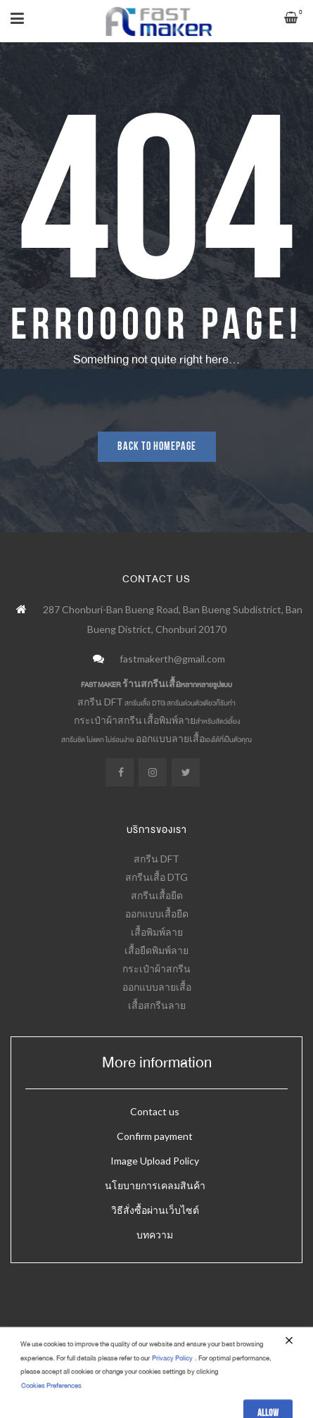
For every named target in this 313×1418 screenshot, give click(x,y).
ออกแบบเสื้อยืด (157, 914)
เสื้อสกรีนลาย (157, 1005)
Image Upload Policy (154, 1161)
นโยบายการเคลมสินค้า (155, 1185)
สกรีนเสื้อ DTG (156, 877)
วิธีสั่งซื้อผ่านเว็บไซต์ (155, 1210)
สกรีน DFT (100, 702)
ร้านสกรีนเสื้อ (151, 683)
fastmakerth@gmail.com (172, 659)
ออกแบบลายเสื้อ (170, 738)
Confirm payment (155, 1136)
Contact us (154, 1111)
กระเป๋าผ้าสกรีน (108, 720)
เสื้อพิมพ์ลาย (169, 720)
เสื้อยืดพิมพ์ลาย (156, 950)
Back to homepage (156, 446)
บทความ (154, 1235)
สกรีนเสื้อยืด (157, 895)
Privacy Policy (172, 1389)
